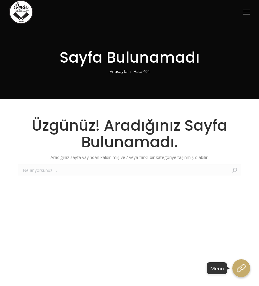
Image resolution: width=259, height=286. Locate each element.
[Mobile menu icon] (246, 12)
